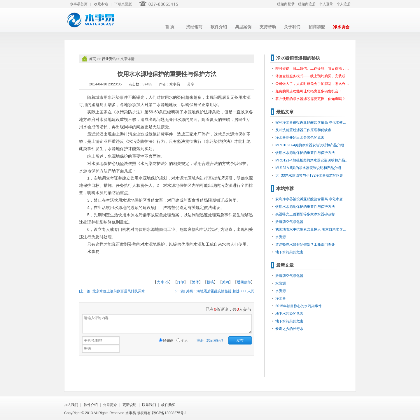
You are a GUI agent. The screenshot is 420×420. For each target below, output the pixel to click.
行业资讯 (109, 59)
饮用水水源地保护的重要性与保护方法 (305, 153)
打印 (180, 282)
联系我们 (149, 405)
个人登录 (326, 4)
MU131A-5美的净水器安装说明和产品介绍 (308, 168)
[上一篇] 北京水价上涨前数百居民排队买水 (112, 291)
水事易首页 (79, 4)
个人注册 (344, 4)
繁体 (195, 282)
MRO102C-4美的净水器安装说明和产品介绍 (309, 145)
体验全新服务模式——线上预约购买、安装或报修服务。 (312, 76)
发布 (240, 340)
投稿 (210, 282)
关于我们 (292, 27)
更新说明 (129, 405)
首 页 (169, 27)
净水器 (280, 298)
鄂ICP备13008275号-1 (169, 413)
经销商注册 (307, 4)
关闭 (225, 282)
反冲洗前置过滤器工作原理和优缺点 (303, 130)
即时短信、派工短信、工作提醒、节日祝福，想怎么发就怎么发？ (312, 68)
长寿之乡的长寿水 (289, 329)
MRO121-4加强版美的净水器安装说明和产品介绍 (312, 160)
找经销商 (194, 27)
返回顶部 (244, 282)
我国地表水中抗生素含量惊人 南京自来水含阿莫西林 (312, 229)
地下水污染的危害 (289, 252)
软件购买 (168, 405)
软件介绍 (219, 27)
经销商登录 (286, 4)
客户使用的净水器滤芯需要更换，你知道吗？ (310, 99)
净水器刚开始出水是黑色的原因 (299, 138)
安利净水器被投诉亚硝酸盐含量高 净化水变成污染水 (312, 122)
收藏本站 (101, 4)
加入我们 (71, 405)
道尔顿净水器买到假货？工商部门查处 (305, 244)
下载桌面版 (123, 4)
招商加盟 (317, 27)
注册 (200, 340)
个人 (184, 340)
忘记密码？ (215, 340)
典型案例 (243, 27)
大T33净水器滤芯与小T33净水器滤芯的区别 (309, 175)
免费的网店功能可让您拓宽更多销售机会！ (308, 91)
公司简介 (110, 405)
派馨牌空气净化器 (289, 222)
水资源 (280, 237)
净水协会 (341, 27)
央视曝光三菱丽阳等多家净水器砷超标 (305, 214)
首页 (92, 59)
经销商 (168, 340)
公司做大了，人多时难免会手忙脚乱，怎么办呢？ (312, 84)
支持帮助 (268, 27)
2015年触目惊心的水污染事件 (298, 306)
